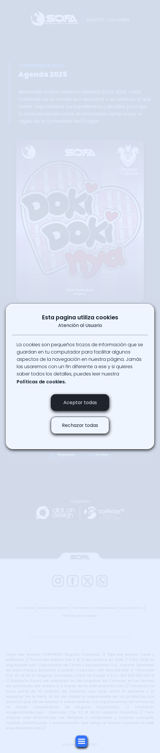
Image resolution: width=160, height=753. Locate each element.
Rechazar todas (80, 425)
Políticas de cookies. (41, 381)
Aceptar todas (80, 402)
